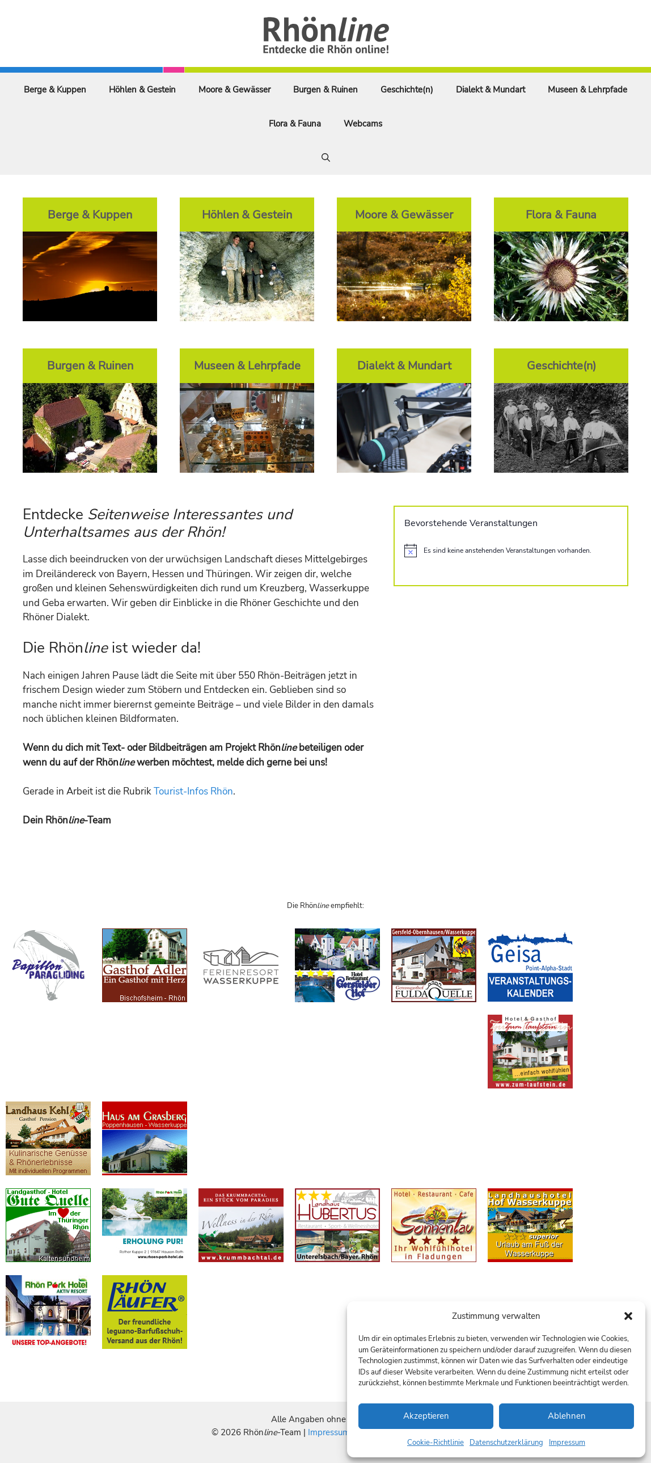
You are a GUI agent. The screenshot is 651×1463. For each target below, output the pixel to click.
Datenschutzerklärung (506, 1442)
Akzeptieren (426, 1416)
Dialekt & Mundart (490, 89)
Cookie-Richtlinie (435, 1442)
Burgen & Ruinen (325, 89)
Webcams (363, 123)
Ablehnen (567, 1416)
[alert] (511, 550)
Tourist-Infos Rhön (193, 791)
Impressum (567, 1442)
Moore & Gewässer (234, 89)
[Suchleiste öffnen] (325, 158)
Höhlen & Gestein (142, 89)
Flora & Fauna (295, 123)
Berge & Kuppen (55, 89)
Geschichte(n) (407, 89)
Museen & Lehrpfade (587, 89)
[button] (628, 1316)
